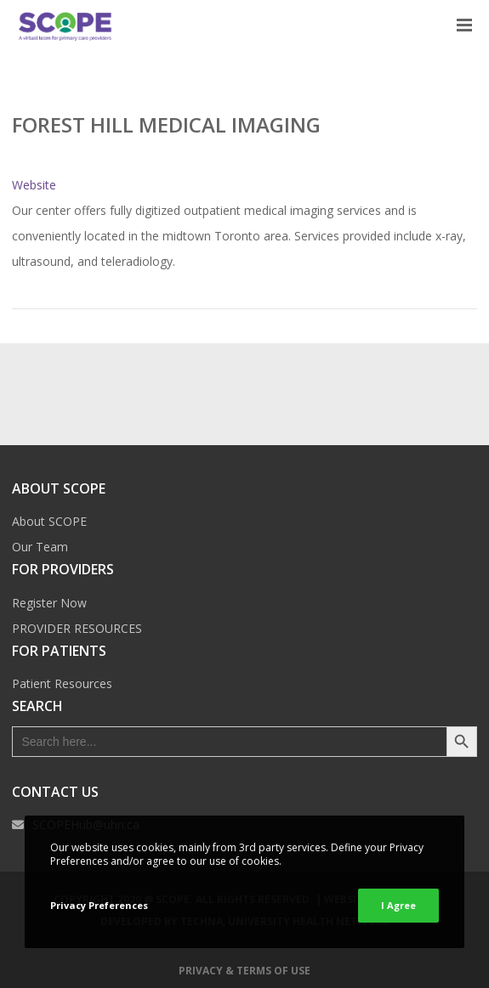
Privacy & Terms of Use (244, 970)
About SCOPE (49, 521)
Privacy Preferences (99, 905)
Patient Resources (62, 683)
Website (34, 185)
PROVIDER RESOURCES (77, 628)
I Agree (398, 905)
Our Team (40, 547)
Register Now (49, 603)
